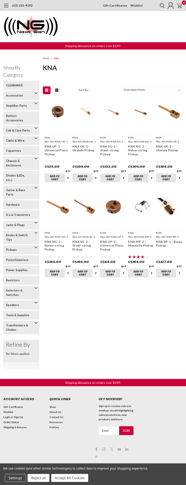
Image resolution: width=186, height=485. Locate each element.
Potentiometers (17, 260)
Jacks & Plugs (15, 225)
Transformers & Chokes (17, 327)
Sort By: (84, 90)
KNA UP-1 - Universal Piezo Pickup (56, 150)
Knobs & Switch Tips (17, 237)
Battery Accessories (14, 118)
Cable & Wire (15, 140)
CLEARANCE (14, 85)
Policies (54, 427)
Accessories (14, 95)
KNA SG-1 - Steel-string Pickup (109, 150)
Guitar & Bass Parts (15, 192)
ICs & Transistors (18, 215)
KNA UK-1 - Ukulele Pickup (83, 148)
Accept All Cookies (70, 477)
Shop (52, 407)
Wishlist (136, 5)
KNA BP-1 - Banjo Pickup (169, 243)
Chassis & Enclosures (13, 163)
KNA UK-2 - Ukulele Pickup (167, 148)
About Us (55, 412)
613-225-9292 (22, 5)
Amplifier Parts (16, 105)
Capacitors (13, 150)
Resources (56, 422)
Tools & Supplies (17, 315)
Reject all (38, 477)
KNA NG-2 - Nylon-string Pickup (54, 245)
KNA (56, 58)
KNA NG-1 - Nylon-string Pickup (137, 150)
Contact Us (56, 417)
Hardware (13, 204)
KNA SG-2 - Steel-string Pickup (81, 245)
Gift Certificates (115, 5)
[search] (157, 5)
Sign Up (18, 417)
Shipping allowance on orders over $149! (93, 46)
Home (46, 58)
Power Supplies (17, 270)
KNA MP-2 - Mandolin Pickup (140, 243)
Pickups (11, 249)
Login (6, 417)
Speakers (12, 305)
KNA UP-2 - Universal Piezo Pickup (112, 245)
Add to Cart (55, 177)
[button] (93, 45)
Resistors (13, 280)
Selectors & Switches (14, 293)
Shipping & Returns (15, 427)
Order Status (11, 422)
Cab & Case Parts (18, 130)
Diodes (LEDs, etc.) (15, 178)
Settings (15, 477)
